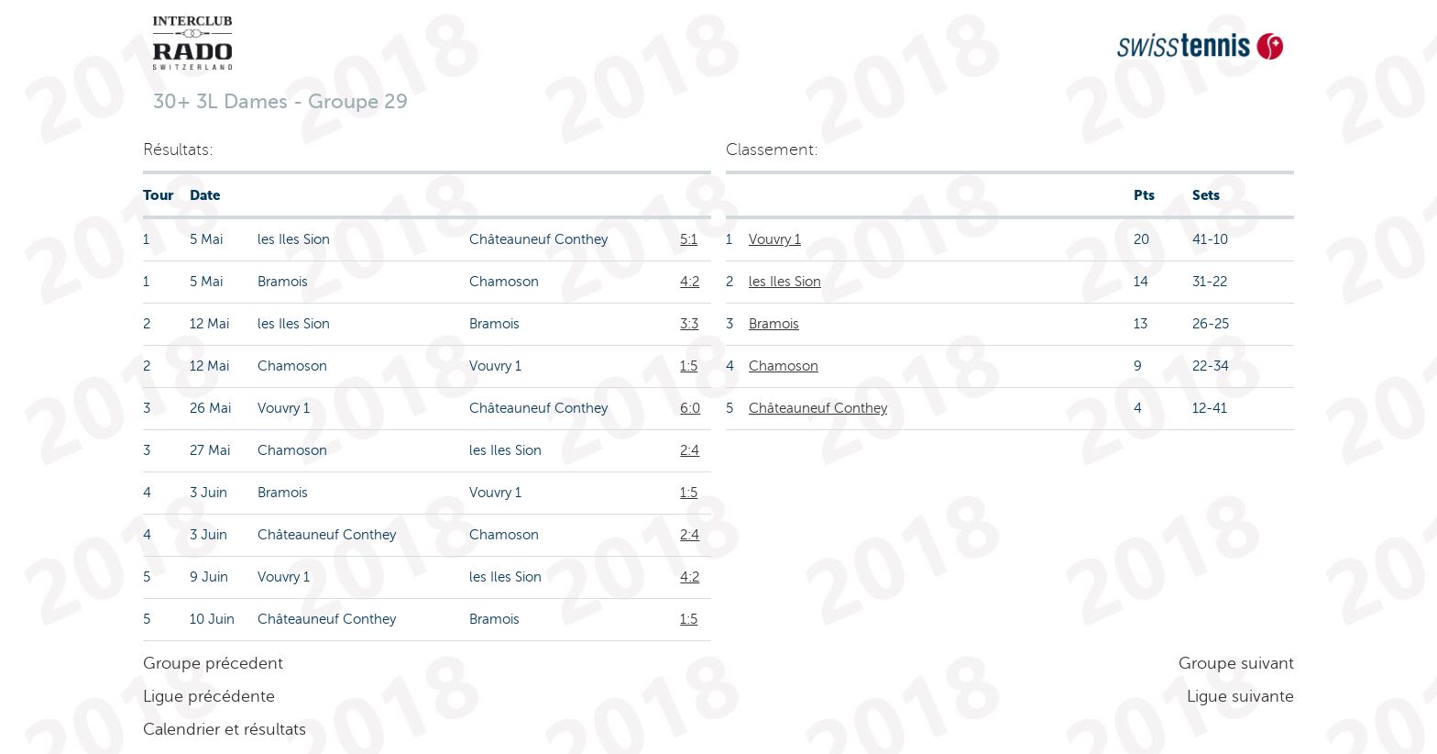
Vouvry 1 (775, 239)
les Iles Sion (785, 281)
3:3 (689, 323)
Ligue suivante (1240, 696)
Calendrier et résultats (224, 729)
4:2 (689, 281)
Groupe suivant (1236, 663)
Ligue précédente (209, 696)
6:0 (690, 408)
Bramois (774, 323)
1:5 (688, 366)
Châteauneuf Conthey (818, 408)
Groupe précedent (213, 663)
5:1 (688, 239)
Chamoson (783, 366)
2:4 (689, 450)
